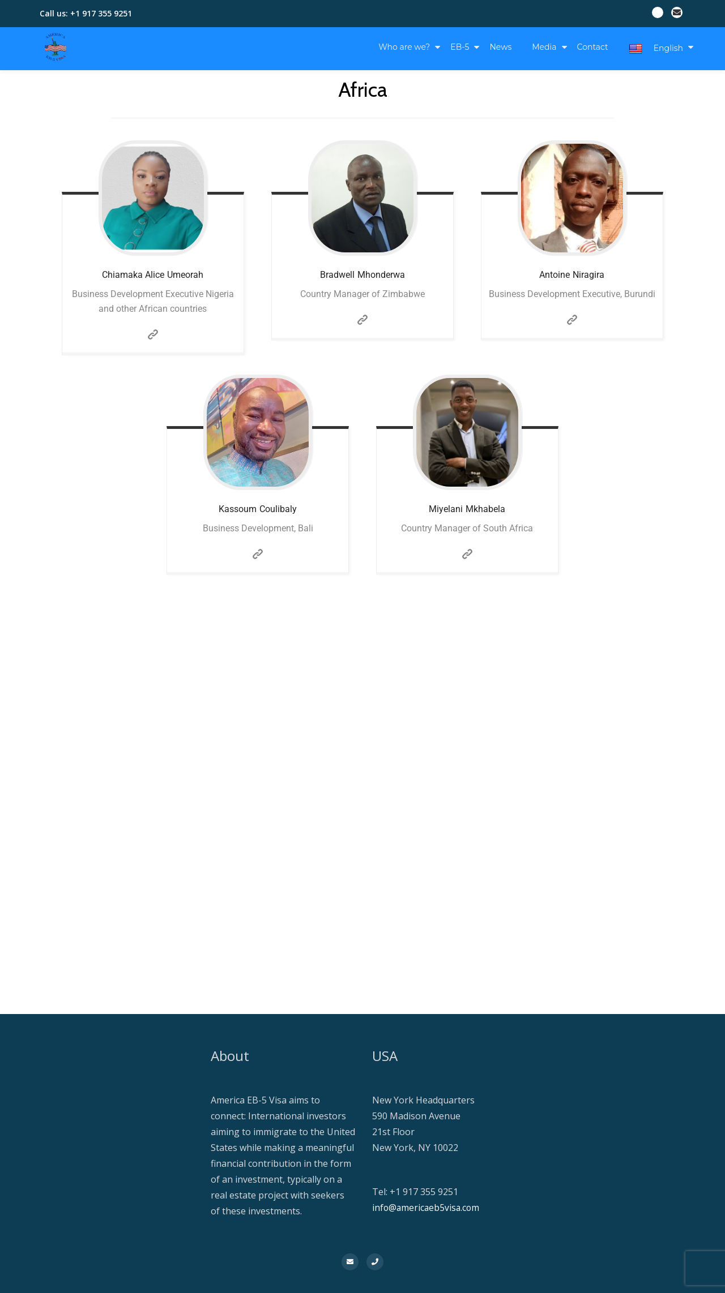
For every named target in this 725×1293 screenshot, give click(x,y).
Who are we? (404, 47)
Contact (592, 47)
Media (544, 47)
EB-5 (459, 47)
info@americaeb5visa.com (427, 1207)
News (500, 47)
